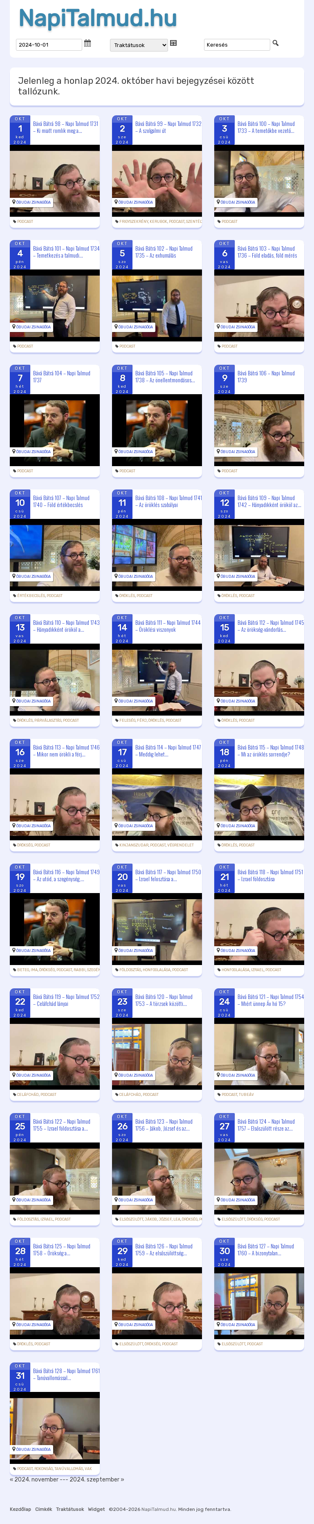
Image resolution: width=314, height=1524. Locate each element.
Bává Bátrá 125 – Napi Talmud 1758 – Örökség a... (61, 1249)
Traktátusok (70, 1509)
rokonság (43, 1469)
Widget (96, 1509)
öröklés (127, 596)
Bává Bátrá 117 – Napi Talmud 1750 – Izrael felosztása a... (168, 875)
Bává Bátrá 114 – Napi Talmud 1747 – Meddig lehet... (168, 750)
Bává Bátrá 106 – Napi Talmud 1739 (266, 376)
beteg (23, 970)
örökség (25, 845)
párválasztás (47, 720)
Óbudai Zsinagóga (33, 202)
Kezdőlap (20, 1509)
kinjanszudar (133, 845)
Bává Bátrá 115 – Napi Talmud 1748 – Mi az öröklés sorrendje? (271, 750)
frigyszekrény (133, 222)
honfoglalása (156, 970)
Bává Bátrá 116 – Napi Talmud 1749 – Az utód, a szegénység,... (66, 875)
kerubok (158, 222)
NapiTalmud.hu (97, 18)
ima (34, 970)
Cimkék (43, 1509)
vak (88, 1469)
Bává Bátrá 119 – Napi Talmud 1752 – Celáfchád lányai (66, 1000)
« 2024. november (34, 1479)
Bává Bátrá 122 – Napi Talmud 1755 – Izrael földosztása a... (61, 1124)
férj (142, 720)
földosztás (130, 970)
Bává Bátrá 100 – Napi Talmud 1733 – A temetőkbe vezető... (266, 127)
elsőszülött (131, 1219)
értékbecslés (31, 596)
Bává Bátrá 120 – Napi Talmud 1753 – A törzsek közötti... (164, 1000)
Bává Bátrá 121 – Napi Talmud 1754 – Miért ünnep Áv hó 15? (271, 1000)
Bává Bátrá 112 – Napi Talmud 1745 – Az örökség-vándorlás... (271, 625)
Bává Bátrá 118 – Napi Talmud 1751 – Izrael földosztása (270, 875)
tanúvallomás (68, 1469)
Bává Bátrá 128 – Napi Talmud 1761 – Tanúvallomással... (66, 1374)
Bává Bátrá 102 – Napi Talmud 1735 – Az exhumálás (164, 251)
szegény (95, 970)
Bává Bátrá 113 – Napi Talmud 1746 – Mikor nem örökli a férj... (66, 750)
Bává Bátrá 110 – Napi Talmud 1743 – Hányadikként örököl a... (66, 625)
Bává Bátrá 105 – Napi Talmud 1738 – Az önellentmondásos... (165, 376)
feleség (127, 720)
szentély (194, 222)
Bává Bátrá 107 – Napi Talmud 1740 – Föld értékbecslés (61, 501)
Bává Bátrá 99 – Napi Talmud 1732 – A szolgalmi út (168, 127)
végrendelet (180, 845)
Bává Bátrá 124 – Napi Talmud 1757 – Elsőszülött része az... (266, 1124)
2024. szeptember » (97, 1479)
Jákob (151, 1219)
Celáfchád (28, 1095)
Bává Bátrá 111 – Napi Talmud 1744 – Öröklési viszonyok (168, 625)
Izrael (257, 970)
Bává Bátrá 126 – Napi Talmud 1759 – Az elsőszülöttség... (164, 1249)
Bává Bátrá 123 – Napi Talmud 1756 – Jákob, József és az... (164, 1124)
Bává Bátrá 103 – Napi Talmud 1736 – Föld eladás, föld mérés (267, 251)
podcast (25, 222)
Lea (176, 1219)
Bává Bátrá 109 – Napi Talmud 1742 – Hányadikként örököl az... (269, 501)
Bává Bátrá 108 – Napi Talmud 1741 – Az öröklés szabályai (168, 501)
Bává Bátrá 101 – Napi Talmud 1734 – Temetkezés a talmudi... (66, 251)
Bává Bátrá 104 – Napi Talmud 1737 (61, 376)
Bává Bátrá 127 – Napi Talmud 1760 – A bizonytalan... (266, 1249)
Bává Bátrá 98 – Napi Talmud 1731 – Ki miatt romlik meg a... (65, 127)
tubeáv (246, 1095)
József (165, 1219)
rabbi (79, 970)
